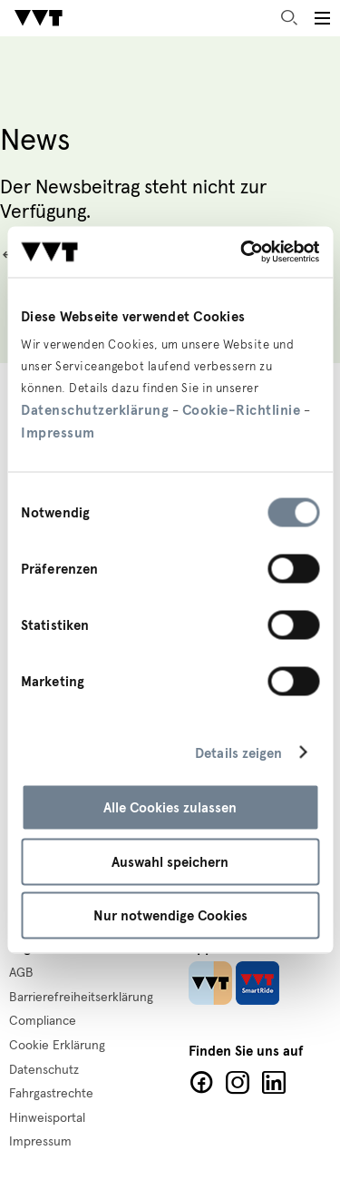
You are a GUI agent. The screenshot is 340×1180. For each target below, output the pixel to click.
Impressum (58, 433)
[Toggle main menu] (322, 18)
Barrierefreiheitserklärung (81, 997)
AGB (21, 973)
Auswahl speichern (170, 861)
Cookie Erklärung (57, 1045)
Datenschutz (44, 1070)
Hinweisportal (47, 1118)
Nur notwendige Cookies (170, 916)
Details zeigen (238, 752)
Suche (289, 18)
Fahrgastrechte (51, 1093)
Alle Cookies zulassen (170, 808)
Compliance (42, 1021)
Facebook (201, 1083)
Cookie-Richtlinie (241, 410)
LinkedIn (274, 1083)
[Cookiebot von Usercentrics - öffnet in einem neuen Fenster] (242, 252)
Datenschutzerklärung (95, 410)
